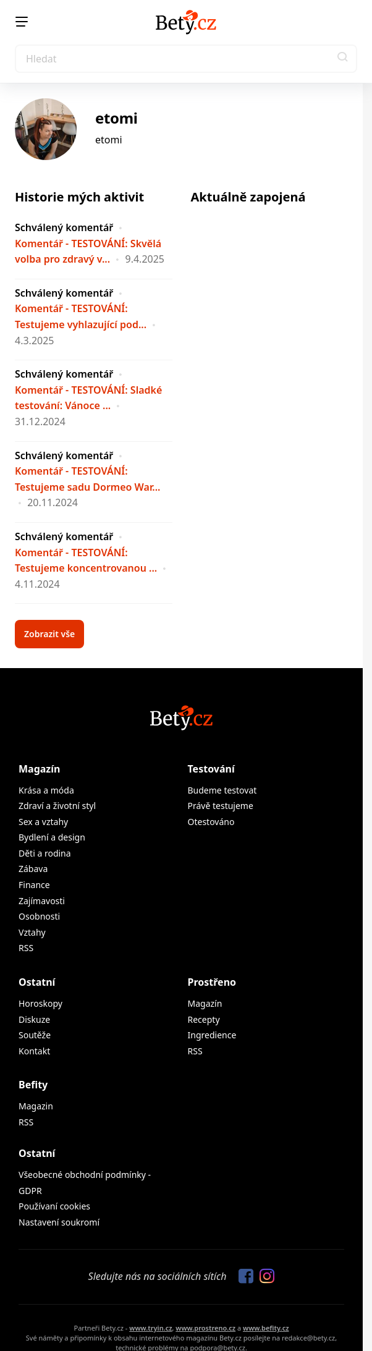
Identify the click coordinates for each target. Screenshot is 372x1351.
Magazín (39, 769)
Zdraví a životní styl (57, 805)
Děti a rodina (45, 853)
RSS (26, 948)
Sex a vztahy (43, 822)
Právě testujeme (220, 805)
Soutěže (35, 1035)
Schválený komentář (64, 227)
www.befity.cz (266, 1327)
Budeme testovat (222, 790)
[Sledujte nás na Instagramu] (263, 1277)
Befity (33, 1084)
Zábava (33, 869)
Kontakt (34, 1051)
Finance (34, 885)
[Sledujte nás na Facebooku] (242, 1277)
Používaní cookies (54, 1206)
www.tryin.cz (150, 1327)
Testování (211, 769)
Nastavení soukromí (59, 1222)
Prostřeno (212, 982)
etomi (116, 118)
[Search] (186, 58)
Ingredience (212, 1035)
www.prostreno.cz (205, 1327)
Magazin (36, 1106)
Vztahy (32, 932)
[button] (343, 58)
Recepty (204, 1019)
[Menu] (21, 21)
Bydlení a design (52, 837)
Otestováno (211, 822)
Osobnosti (39, 916)
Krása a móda (46, 790)
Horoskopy (40, 1003)
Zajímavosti (42, 901)
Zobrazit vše (49, 634)
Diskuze (34, 1019)
